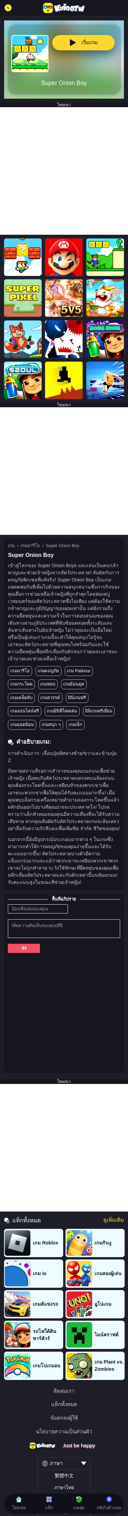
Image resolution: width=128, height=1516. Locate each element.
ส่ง (24, 948)
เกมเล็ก (75, 724)
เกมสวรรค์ (50, 697)
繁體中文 (64, 1475)
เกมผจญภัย (48, 670)
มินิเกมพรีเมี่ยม (98, 710)
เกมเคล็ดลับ (21, 697)
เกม (11, 545)
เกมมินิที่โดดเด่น (62, 710)
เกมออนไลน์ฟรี (24, 710)
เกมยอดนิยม (22, 724)
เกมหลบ (47, 684)
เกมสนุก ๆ (51, 724)
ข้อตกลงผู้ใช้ (64, 1417)
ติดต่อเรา (64, 1391)
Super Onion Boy (62, 545)
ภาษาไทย (64, 1487)
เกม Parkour (78, 670)
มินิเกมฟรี (77, 697)
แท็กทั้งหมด (64, 1404)
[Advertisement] (64, 171)
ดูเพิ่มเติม (113, 1219)
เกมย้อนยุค (73, 684)
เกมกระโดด (21, 684)
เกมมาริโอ (30, 545)
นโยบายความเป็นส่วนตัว (64, 1431)
